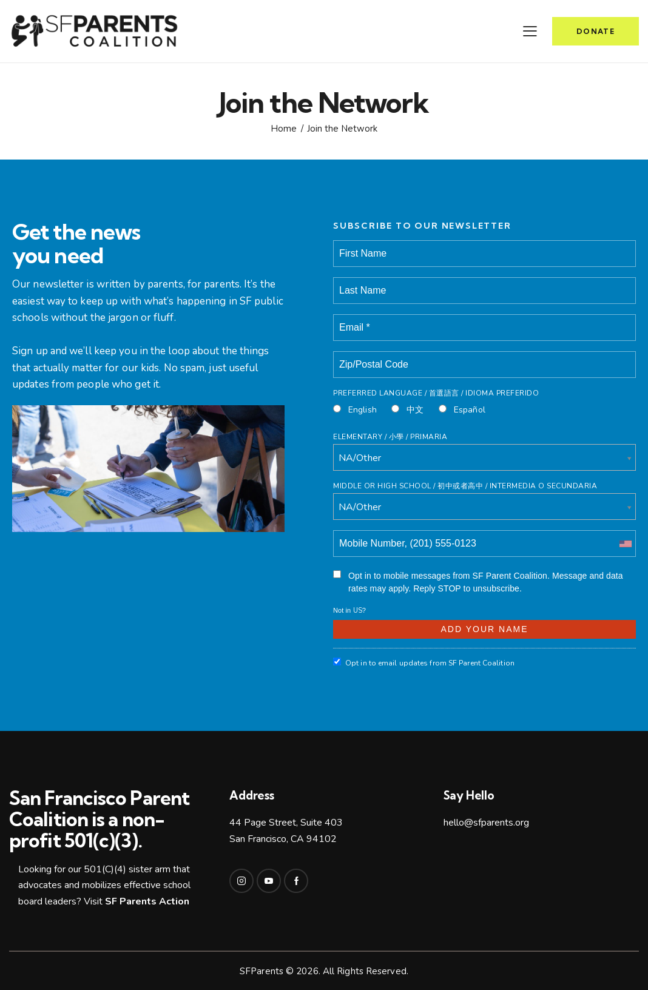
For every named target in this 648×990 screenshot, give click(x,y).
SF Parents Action (147, 901)
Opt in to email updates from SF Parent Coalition (424, 663)
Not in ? (349, 610)
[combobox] (625, 543)
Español (462, 410)
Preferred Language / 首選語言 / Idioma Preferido (436, 393)
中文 (407, 410)
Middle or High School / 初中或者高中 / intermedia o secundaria (465, 486)
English (355, 410)
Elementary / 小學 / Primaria (390, 437)
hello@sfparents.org (486, 822)
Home (284, 129)
